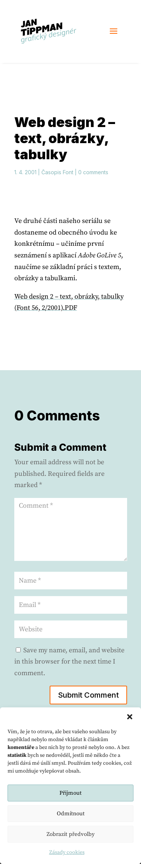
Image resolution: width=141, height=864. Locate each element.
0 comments (93, 172)
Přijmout (70, 793)
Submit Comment (88, 695)
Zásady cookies (67, 852)
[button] (129, 716)
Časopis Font (57, 172)
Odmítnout (71, 813)
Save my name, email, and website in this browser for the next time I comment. (69, 661)
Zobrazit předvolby (71, 834)
